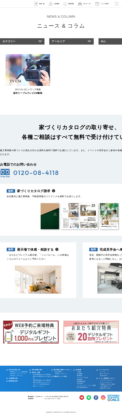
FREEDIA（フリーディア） (18, 373)
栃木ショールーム (38, 386)
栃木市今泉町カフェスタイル (42, 382)
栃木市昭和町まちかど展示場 (42, 374)
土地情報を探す (13, 378)
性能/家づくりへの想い (61, 376)
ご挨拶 (79, 372)
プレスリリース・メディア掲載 (86, 385)
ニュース (102, 372)
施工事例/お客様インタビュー (63, 369)
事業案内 (79, 375)
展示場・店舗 (36, 372)
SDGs (113, 398)
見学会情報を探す (37, 369)
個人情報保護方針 (82, 387)
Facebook (96, 398)
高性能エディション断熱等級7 (19, 372)
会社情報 (78, 369)
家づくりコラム (104, 373)
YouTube (82, 398)
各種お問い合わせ (105, 388)
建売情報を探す (13, 381)
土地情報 (56, 3)
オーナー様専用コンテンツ (107, 378)
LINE (89, 398)
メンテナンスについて (106, 380)
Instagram (103, 398)
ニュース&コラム (104, 369)
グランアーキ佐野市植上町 (41, 384)
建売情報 (71, 3)
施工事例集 (58, 372)
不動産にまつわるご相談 (107, 384)
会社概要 (79, 373)
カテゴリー (9, 41)
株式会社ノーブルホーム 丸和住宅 (13, 399)
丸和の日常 (103, 375)
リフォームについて (106, 382)
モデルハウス (87, 3)
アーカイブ (58, 41)
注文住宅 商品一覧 (14, 369)
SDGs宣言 (80, 383)
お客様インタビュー (61, 373)
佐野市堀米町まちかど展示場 (42, 380)
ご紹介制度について (106, 386)
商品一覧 (42, 3)
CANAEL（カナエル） (16, 375)
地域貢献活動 (81, 381)
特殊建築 (79, 379)
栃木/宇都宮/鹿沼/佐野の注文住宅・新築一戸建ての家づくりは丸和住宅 (16, 3)
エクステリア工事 (82, 377)
